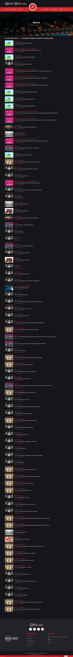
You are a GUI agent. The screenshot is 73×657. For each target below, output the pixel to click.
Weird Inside (18, 41)
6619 (59, 642)
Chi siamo (29, 636)
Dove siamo (29, 638)
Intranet (29, 645)
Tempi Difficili (18, 125)
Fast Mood (17, 537)
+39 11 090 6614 (53, 642)
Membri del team (31, 640)
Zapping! (17, 209)
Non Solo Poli (18, 62)
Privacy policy (30, 643)
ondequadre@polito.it (53, 639)
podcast (36, 25)
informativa (61, 656)
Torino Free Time (19, 132)
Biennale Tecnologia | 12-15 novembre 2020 (26, 48)
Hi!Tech (17, 146)
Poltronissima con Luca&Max (22, 286)
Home (32, 25)
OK (66, 656)
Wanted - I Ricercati (20, 160)
